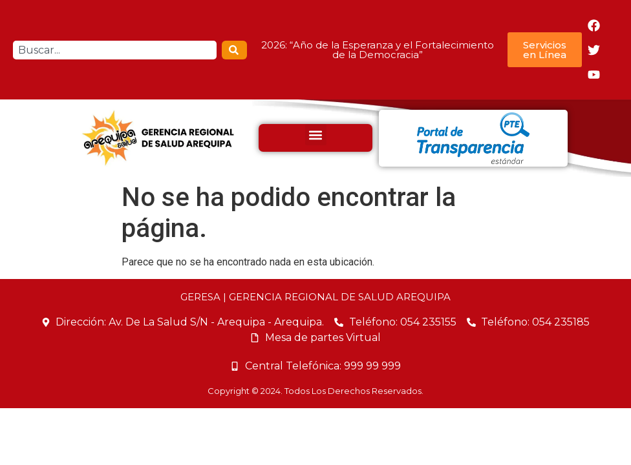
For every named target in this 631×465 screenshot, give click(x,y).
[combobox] (115, 50)
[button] (315, 134)
